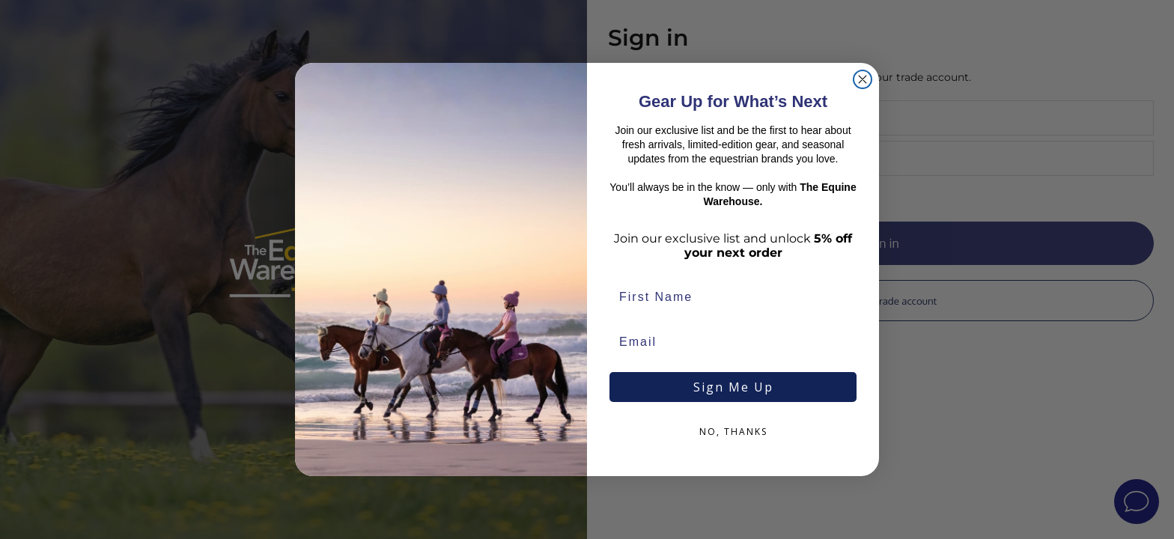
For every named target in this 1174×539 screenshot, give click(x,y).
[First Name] (733, 297)
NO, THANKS (733, 431)
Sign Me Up (733, 387)
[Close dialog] (863, 79)
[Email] (733, 342)
